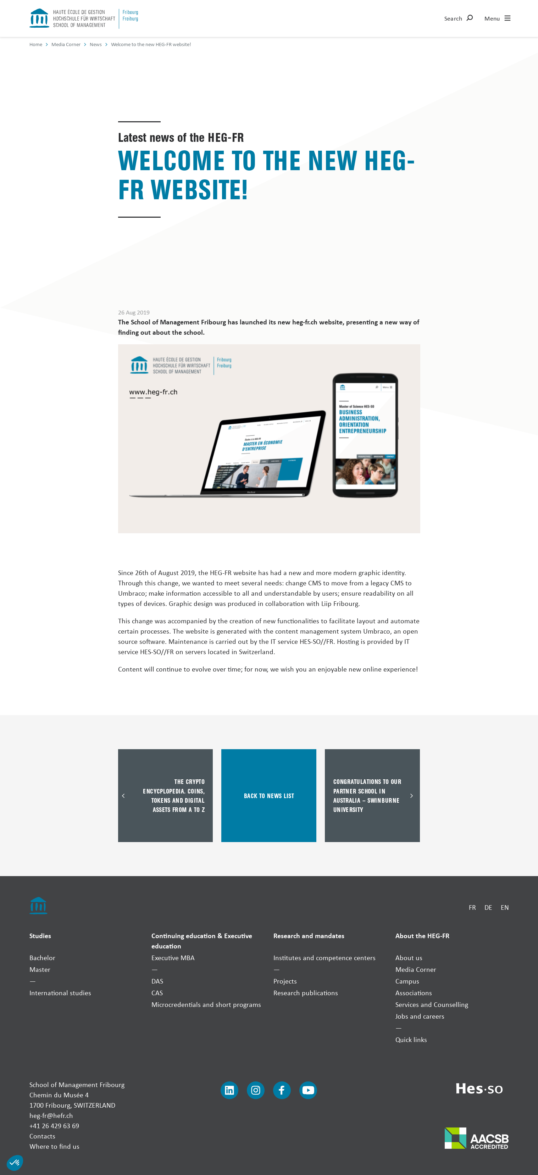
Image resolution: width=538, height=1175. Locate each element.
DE (488, 907)
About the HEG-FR (422, 935)
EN (505, 907)
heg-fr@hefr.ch (51, 1115)
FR (472, 907)
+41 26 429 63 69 (54, 1125)
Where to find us (54, 1146)
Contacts (42, 1136)
